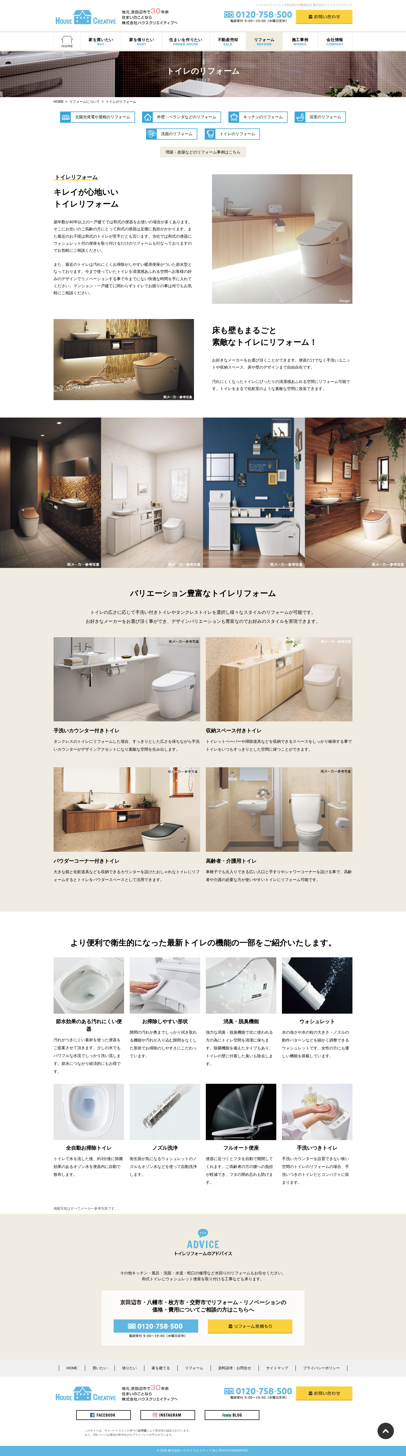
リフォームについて (84, 102)
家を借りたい (142, 41)
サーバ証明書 (138, 1430)
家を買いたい (101, 41)
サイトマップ (277, 1368)
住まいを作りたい (186, 41)
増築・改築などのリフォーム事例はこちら (203, 152)
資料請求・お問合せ (234, 1368)
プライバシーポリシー (321, 1368)
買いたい (99, 1368)
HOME (72, 1368)
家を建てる (161, 1368)
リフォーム (264, 41)
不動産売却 (228, 41)
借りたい (129, 1368)
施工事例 (300, 41)
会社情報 (335, 41)
